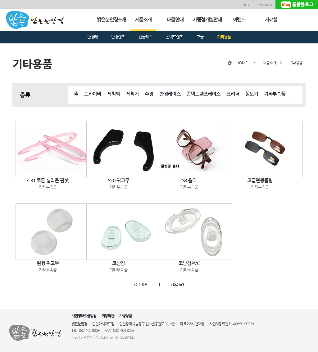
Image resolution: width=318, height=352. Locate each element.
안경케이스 (169, 93)
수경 (149, 93)
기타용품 (224, 36)
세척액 (113, 93)
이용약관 (108, 316)
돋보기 (251, 93)
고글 (200, 36)
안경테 (92, 36)
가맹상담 (125, 316)
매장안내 (175, 20)
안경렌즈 (118, 36)
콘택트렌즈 (174, 36)
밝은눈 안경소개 (111, 20)
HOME (247, 5)
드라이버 (92, 93)
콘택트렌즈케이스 (203, 93)
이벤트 (239, 20)
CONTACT (265, 5)
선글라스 (145, 36)
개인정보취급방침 (83, 316)
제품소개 (143, 20)
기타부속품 (274, 93)
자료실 (271, 20)
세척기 (132, 93)
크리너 (232, 93)
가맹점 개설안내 (207, 20)
